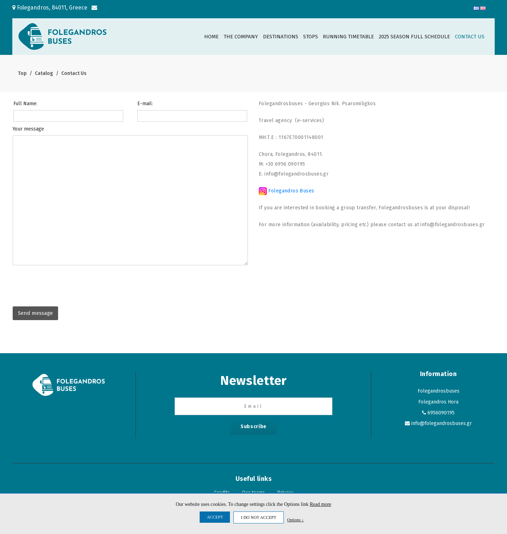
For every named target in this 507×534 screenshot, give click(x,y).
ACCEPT (215, 517)
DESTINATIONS (280, 36)
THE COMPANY (241, 36)
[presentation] (66, 284)
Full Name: (25, 104)
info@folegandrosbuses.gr (441, 423)
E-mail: (145, 104)
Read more (320, 504)
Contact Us (74, 73)
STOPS (310, 36)
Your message (28, 129)
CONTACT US (469, 36)
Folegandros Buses (290, 191)
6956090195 (441, 413)
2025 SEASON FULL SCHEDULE (414, 36)
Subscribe (253, 427)
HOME (211, 36)
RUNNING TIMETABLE (348, 36)
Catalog (44, 73)
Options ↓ (295, 519)
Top (22, 73)
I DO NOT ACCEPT (258, 517)
